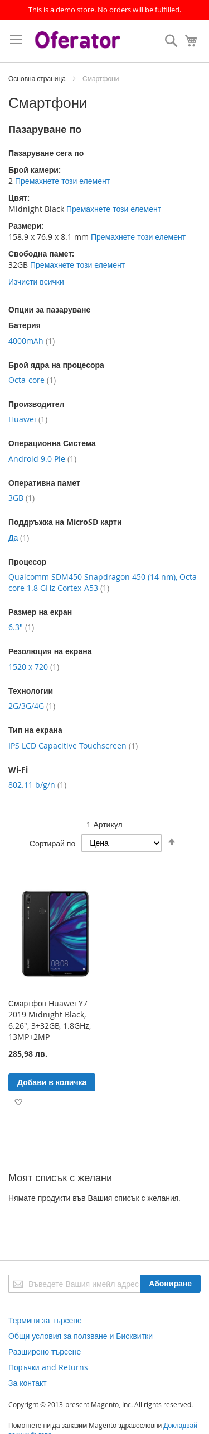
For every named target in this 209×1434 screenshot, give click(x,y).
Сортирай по (52, 842)
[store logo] (79, 41)
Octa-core (32, 380)
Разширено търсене (44, 1351)
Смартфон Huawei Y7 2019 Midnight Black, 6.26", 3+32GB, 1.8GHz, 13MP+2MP (49, 1020)
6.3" (21, 627)
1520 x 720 (33, 666)
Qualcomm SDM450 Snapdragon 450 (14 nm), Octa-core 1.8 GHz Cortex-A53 (104, 582)
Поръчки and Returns (48, 1367)
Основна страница (37, 78)
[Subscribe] (170, 1284)
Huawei (27, 419)
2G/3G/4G (31, 706)
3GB (21, 498)
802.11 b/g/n (37, 784)
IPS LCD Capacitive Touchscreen (73, 745)
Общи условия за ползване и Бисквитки (80, 1336)
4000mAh (31, 340)
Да (18, 537)
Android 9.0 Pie (42, 458)
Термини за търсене (45, 1320)
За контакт (27, 1383)
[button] (18, 1101)
